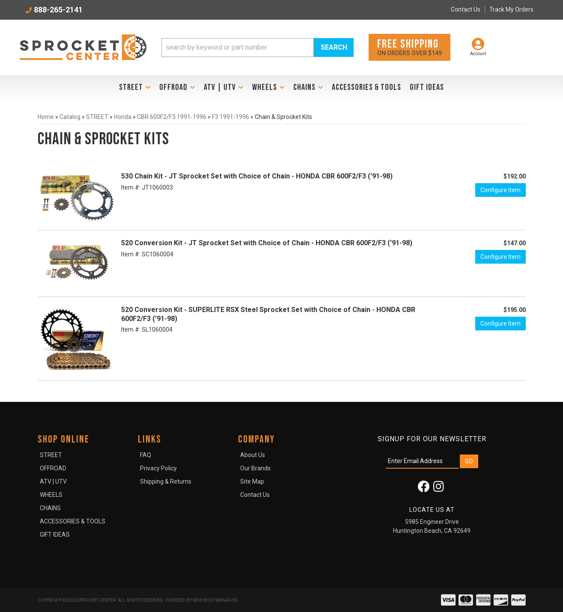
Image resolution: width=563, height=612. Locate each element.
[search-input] (237, 47)
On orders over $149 (409, 46)
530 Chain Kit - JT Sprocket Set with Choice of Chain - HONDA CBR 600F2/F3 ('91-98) (257, 176)
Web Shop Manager (215, 600)
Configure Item (500, 190)
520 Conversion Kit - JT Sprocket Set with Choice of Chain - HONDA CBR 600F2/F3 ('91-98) (266, 243)
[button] (257, 47)
